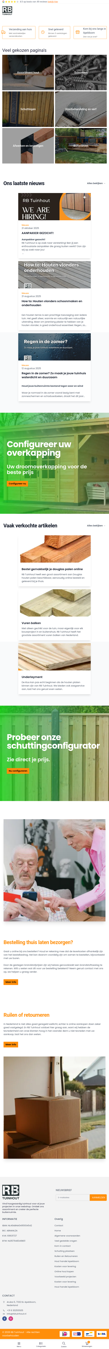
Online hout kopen (64, 1271)
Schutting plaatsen (64, 1251)
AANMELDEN (98, 1197)
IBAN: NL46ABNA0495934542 (17, 1225)
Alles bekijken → (96, 183)
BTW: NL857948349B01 (13, 1240)
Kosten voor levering (65, 1266)
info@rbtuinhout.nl (14, 1313)
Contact (58, 1225)
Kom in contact (62, 1245)
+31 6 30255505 (13, 1310)
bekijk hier (53, 1)
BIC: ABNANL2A (9, 1230)
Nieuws (25, 225)
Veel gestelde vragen (65, 1240)
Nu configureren (18, 770)
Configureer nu (17, 483)
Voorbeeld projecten (65, 1276)
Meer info (11, 982)
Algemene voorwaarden (67, 1235)
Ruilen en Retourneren (66, 1256)
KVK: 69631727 (9, 1235)
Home (57, 1230)
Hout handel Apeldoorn (66, 1261)
